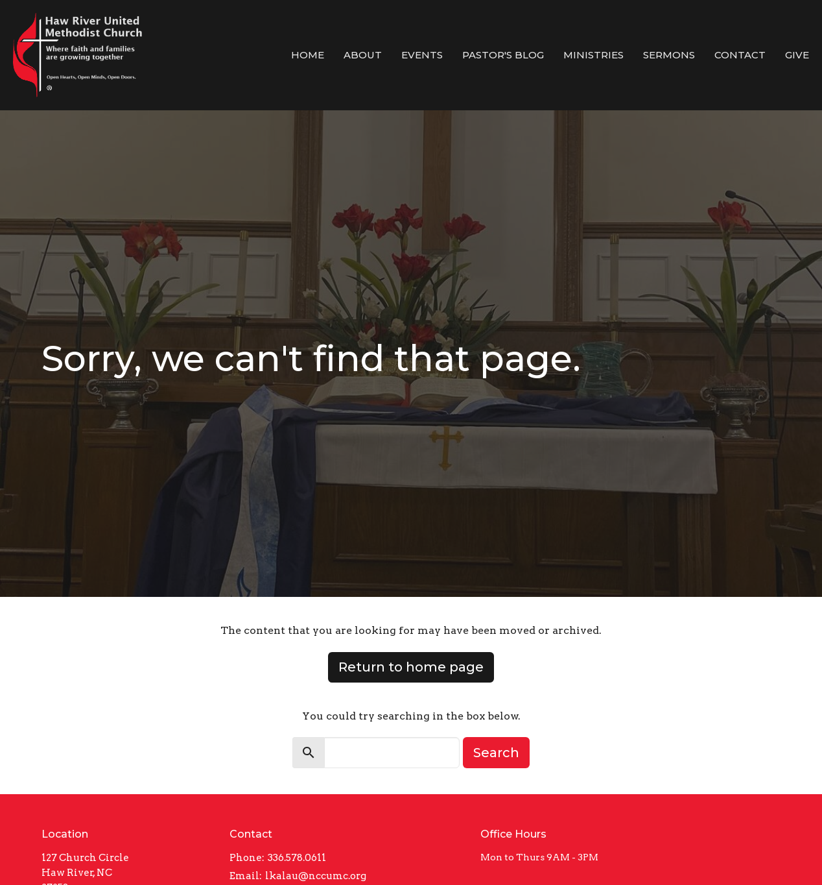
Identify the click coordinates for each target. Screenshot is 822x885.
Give (797, 55)
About (363, 55)
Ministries (593, 55)
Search (496, 752)
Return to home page (411, 667)
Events (422, 55)
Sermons (669, 55)
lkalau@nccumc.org (315, 876)
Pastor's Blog (503, 55)
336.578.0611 (297, 858)
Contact (740, 55)
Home (307, 55)
